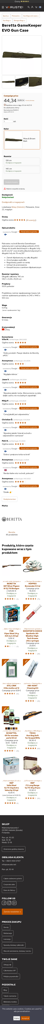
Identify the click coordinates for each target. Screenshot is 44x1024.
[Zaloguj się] (32, 7)
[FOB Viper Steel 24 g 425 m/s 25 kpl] (11, 630)
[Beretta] (12, 524)
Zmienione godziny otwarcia (14, 849)
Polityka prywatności (11, 976)
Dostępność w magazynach (13, 202)
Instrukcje (7, 939)
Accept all (25, 1018)
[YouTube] (14, 903)
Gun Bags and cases (30, 16)
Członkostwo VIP (10, 970)
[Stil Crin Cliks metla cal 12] (11, 682)
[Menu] (3, 7)
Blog (5, 990)
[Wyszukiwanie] (29, 7)
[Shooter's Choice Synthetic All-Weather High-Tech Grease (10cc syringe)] (32, 630)
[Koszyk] (36, 7)
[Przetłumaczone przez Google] (10, 232)
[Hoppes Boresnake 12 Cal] (32, 579)
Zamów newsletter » (12, 911)
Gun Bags (7, 20)
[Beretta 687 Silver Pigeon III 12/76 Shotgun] (11, 579)
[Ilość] (8, 121)
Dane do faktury (9, 890)
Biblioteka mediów (10, 1002)
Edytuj (16, 1018)
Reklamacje (8, 933)
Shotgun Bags (19, 20)
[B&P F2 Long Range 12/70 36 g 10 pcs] (32, 781)
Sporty (6, 16)
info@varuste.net (9, 864)
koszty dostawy (30, 100)
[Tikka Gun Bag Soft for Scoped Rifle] (32, 730)
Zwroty (6, 927)
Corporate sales (9, 884)
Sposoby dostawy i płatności (14, 945)
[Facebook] (4, 903)
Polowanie (16, 16)
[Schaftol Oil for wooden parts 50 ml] (11, 730)
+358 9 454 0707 (12, 861)
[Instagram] (9, 903)
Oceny (22, 1)
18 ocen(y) (31, 220)
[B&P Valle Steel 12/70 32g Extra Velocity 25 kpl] (11, 781)
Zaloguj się (7, 964)
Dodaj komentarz (10, 499)
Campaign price (11, 96)
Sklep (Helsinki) (18, 207)
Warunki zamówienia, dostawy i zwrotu (17, 951)
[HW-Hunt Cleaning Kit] (32, 682)
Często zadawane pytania (13, 878)
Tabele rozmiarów (10, 996)
